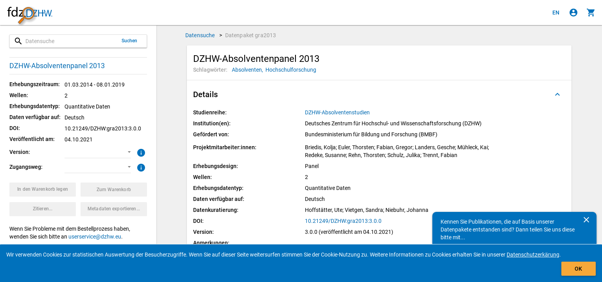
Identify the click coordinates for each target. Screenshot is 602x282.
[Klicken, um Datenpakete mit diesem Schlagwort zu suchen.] (248, 70)
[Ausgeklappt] (557, 94)
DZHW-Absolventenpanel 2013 (57, 65)
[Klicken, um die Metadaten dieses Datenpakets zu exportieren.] (114, 209)
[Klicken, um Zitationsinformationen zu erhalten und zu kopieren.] (42, 209)
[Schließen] (586, 220)
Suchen (130, 40)
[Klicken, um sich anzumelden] (573, 12)
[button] (97, 152)
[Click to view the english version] (556, 12)
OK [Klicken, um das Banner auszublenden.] (578, 269)
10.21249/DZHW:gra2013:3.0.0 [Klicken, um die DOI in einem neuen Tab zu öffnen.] (343, 221)
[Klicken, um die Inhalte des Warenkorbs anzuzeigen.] (591, 12)
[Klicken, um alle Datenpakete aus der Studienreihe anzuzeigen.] (338, 112)
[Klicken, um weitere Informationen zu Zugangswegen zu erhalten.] (140, 167)
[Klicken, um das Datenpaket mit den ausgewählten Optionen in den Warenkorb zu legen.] (42, 190)
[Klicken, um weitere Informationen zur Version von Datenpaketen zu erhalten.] (140, 152)
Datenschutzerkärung (533, 254)
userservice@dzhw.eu (94, 236)
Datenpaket (250, 35)
